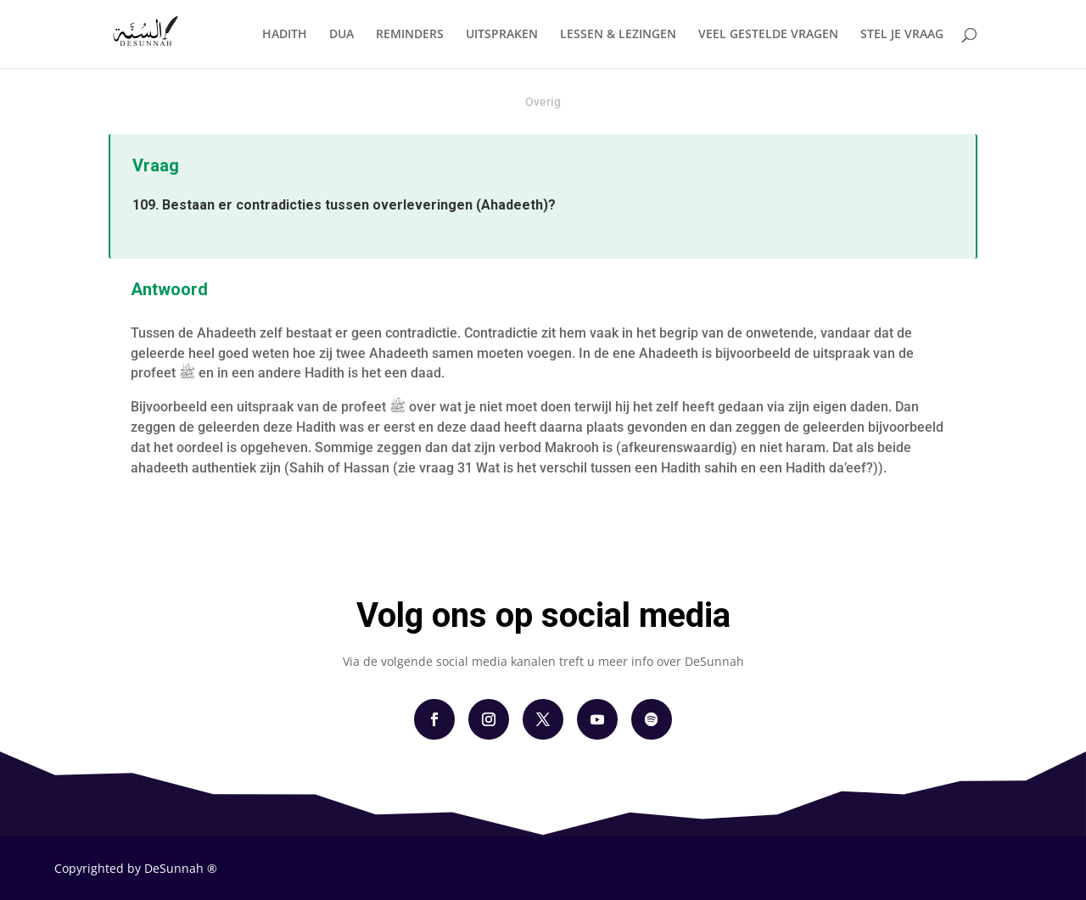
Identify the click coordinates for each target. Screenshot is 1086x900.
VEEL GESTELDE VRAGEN (768, 35)
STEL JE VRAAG (901, 35)
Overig (543, 102)
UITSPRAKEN (502, 35)
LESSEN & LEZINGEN (618, 35)
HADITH (284, 35)
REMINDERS (410, 35)
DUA (341, 35)
